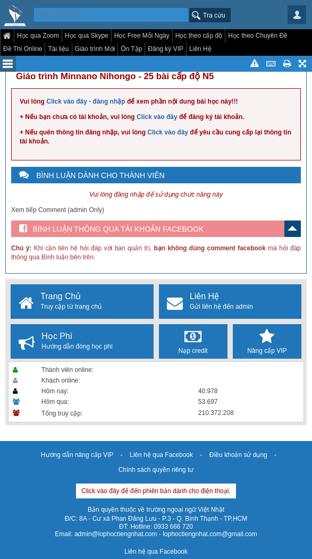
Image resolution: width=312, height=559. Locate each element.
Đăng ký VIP (165, 49)
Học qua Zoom (38, 35)
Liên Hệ (200, 49)
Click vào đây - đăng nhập (85, 101)
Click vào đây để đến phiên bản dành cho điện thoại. (156, 491)
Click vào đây (157, 117)
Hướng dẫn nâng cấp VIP (77, 455)
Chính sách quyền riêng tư (156, 469)
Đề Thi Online (22, 49)
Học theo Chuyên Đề (258, 35)
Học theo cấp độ (198, 35)
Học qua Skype (86, 35)
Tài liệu (58, 49)
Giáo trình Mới (95, 49)
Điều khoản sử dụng (238, 455)
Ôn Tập (131, 49)
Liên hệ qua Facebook (161, 455)
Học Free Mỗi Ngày (142, 35)
